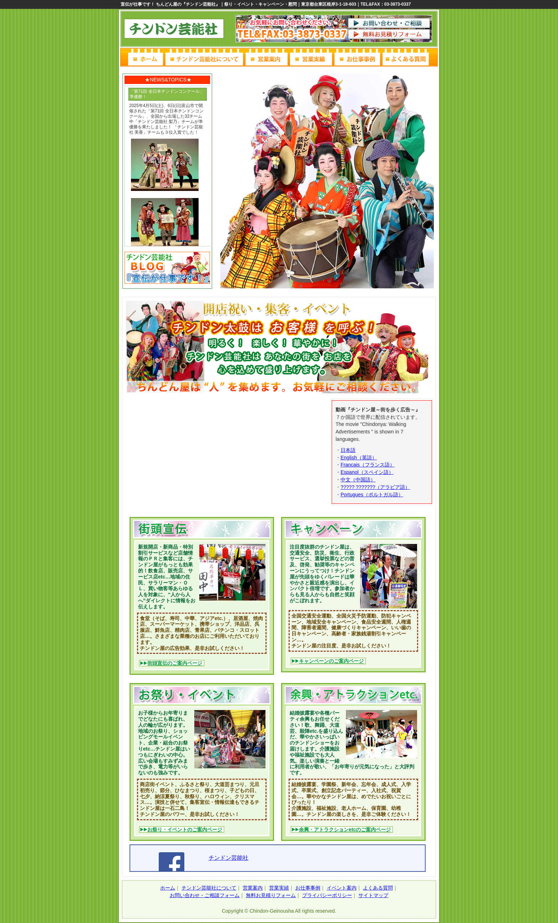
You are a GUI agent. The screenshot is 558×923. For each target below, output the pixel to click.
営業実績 (279, 888)
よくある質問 (378, 888)
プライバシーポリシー (327, 895)
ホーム (167, 888)
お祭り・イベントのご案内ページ (184, 829)
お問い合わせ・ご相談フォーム (204, 895)
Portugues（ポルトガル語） (372, 494)
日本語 (348, 450)
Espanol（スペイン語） (367, 472)
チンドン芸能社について (208, 888)
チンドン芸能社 (228, 858)
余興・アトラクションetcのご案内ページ (345, 829)
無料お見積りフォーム (271, 895)
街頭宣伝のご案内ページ (174, 663)
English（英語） (359, 457)
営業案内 (253, 888)
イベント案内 (342, 888)
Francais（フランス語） (368, 465)
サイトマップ (373, 895)
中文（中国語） (358, 479)
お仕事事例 (307, 888)
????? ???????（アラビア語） (375, 487)
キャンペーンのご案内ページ (331, 661)
